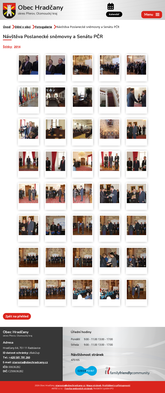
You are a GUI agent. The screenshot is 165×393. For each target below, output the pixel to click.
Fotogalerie (43, 27)
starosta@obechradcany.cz (30, 362)
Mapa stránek (93, 385)
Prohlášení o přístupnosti (116, 385)
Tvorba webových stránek (78, 388)
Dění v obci (23, 27)
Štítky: (7, 47)
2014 (17, 47)
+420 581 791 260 (19, 357)
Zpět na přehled (16, 316)
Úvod (6, 27)
